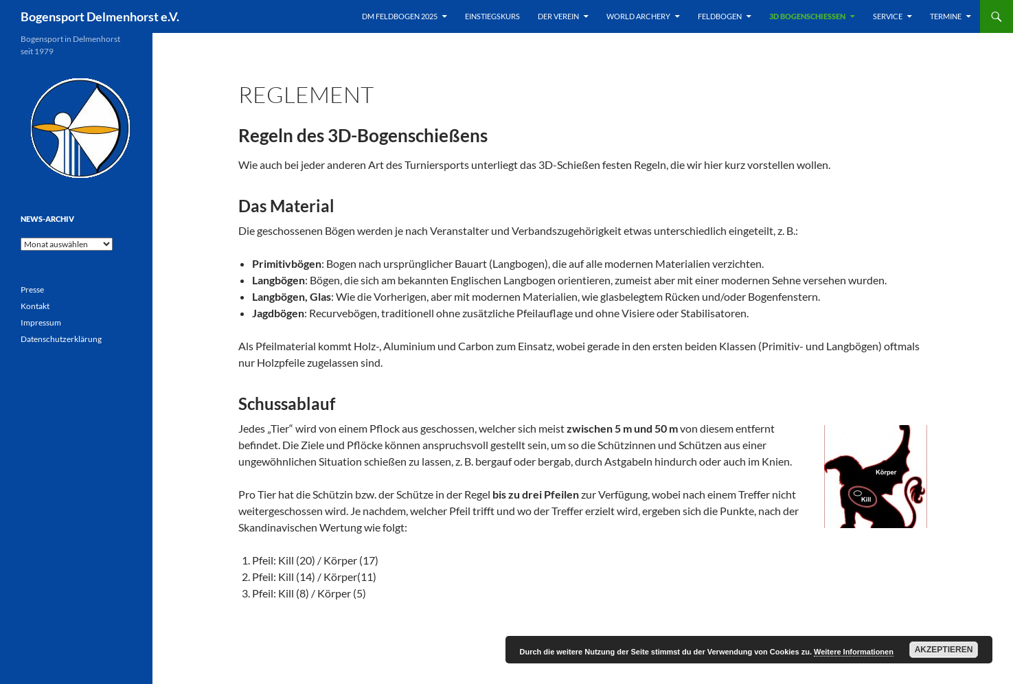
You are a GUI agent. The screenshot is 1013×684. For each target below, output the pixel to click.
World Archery (638, 16)
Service (887, 16)
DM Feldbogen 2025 (399, 16)
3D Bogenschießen (807, 16)
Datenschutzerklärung (61, 339)
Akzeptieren (944, 649)
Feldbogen (720, 16)
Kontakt (35, 306)
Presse (32, 289)
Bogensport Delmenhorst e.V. (100, 16)
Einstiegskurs (492, 16)
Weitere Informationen (854, 652)
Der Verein (558, 16)
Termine (945, 16)
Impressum (41, 322)
